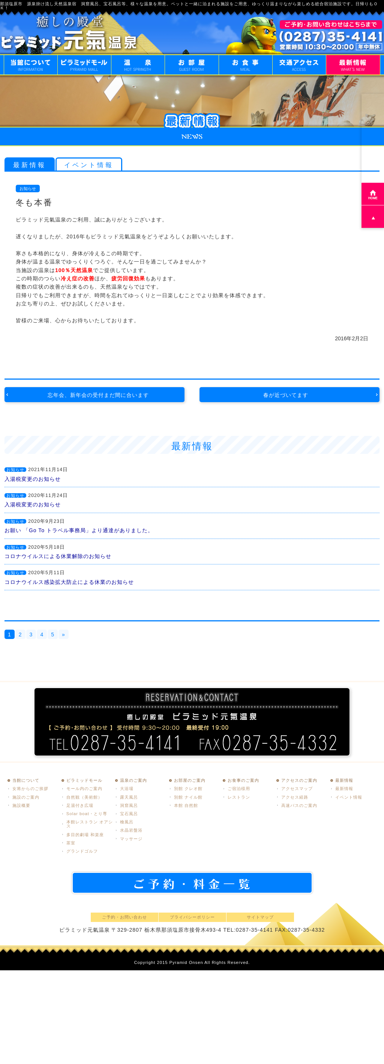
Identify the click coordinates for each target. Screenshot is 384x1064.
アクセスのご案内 (299, 780)
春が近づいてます (285, 395)
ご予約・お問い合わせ (124, 917)
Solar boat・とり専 (86, 813)
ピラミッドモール (84, 780)
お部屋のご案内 (190, 780)
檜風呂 (127, 822)
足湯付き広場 (79, 805)
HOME (373, 194)
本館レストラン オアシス (89, 824)
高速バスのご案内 (299, 805)
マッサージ (131, 839)
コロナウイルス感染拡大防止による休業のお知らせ (69, 582)
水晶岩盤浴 (131, 830)
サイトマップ (260, 917)
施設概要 (21, 805)
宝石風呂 (129, 813)
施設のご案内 (25, 797)
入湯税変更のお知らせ (32, 479)
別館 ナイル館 (188, 797)
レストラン (239, 797)
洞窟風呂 (129, 805)
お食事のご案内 (243, 780)
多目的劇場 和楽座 (85, 834)
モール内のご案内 (84, 788)
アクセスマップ (297, 788)
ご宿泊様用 (239, 788)
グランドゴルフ (82, 851)
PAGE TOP (373, 216)
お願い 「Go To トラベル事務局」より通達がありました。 (78, 530)
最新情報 (29, 165)
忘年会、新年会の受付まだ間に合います (98, 395)
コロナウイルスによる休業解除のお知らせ (57, 556)
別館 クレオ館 (188, 788)
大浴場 (127, 788)
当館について (25, 780)
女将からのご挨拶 (30, 788)
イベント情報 (89, 165)
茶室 (70, 843)
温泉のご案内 (133, 780)
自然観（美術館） (84, 797)
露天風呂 (129, 797)
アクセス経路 (294, 797)
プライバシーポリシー (192, 917)
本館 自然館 (186, 805)
